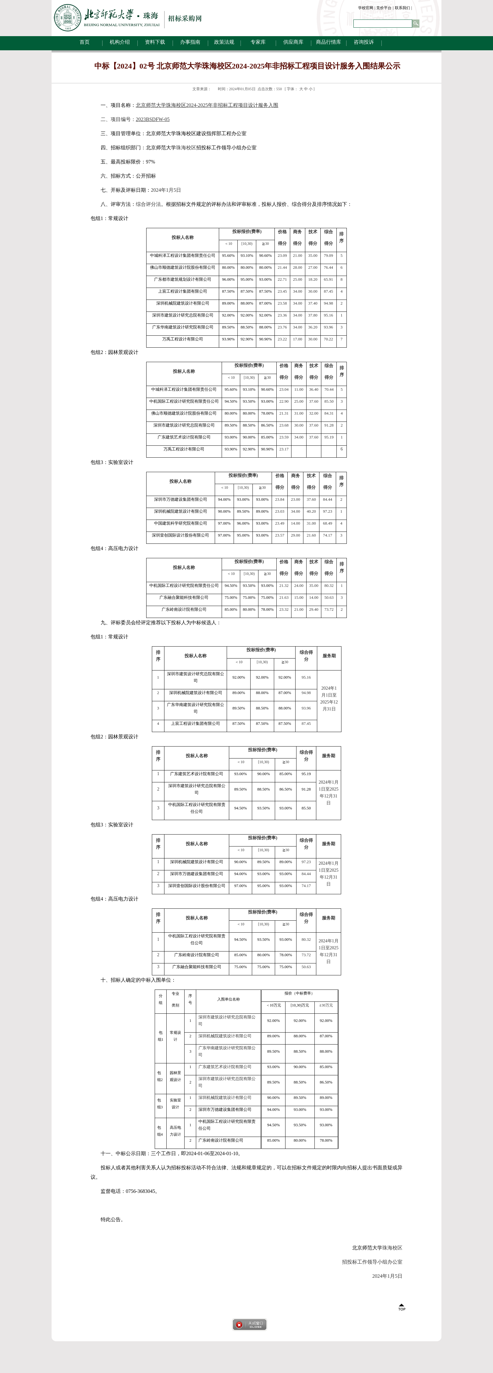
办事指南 (190, 42)
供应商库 (293, 42)
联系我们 (402, 8)
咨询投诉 (364, 42)
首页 (85, 42)
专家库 (258, 42)
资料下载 (155, 42)
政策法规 (224, 42)
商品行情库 (328, 42)
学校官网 (365, 8)
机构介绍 (120, 42)
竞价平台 (383, 8)
